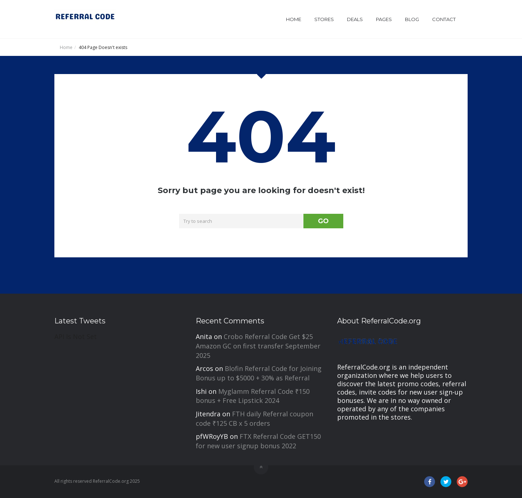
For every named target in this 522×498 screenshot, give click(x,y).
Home (293, 19)
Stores (324, 19)
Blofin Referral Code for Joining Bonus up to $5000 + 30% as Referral (259, 373)
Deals (355, 19)
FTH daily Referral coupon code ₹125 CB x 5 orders (254, 418)
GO (323, 221)
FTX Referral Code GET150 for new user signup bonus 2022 (258, 441)
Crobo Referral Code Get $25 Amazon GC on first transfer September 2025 (258, 345)
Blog (412, 19)
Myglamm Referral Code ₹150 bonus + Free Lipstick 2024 (253, 396)
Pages (384, 19)
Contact (444, 19)
